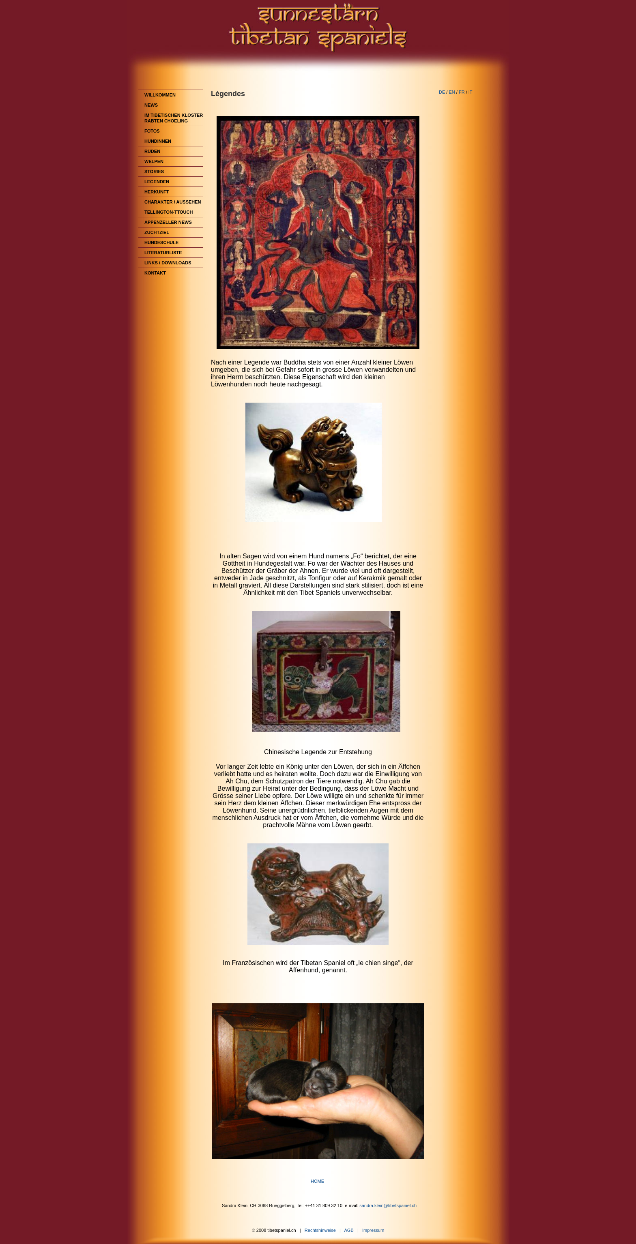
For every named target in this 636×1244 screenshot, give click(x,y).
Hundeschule (161, 242)
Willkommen (160, 94)
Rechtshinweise (320, 1230)
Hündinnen (157, 141)
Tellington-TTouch (168, 212)
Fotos (152, 131)
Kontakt (155, 272)
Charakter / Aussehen (172, 201)
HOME (318, 1181)
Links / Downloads (167, 262)
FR (462, 92)
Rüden (152, 151)
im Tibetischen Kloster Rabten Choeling (173, 118)
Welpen (153, 161)
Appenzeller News (168, 222)
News (151, 105)
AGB (349, 1230)
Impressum (373, 1230)
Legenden (156, 181)
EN (452, 92)
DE (442, 92)
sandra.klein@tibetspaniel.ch (388, 1205)
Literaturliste (163, 252)
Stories (154, 171)
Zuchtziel (156, 232)
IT (470, 92)
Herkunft (156, 191)
